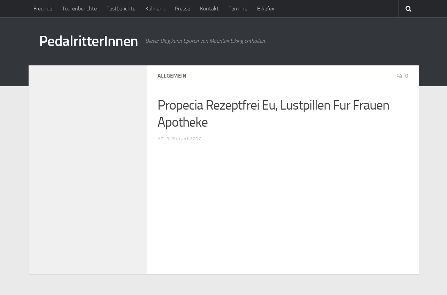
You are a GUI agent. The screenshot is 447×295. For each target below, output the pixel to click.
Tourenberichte (79, 8)
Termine (238, 8)
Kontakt (209, 8)
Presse (182, 8)
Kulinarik (155, 8)
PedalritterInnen (88, 41)
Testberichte (121, 8)
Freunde (42, 8)
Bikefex (265, 8)
